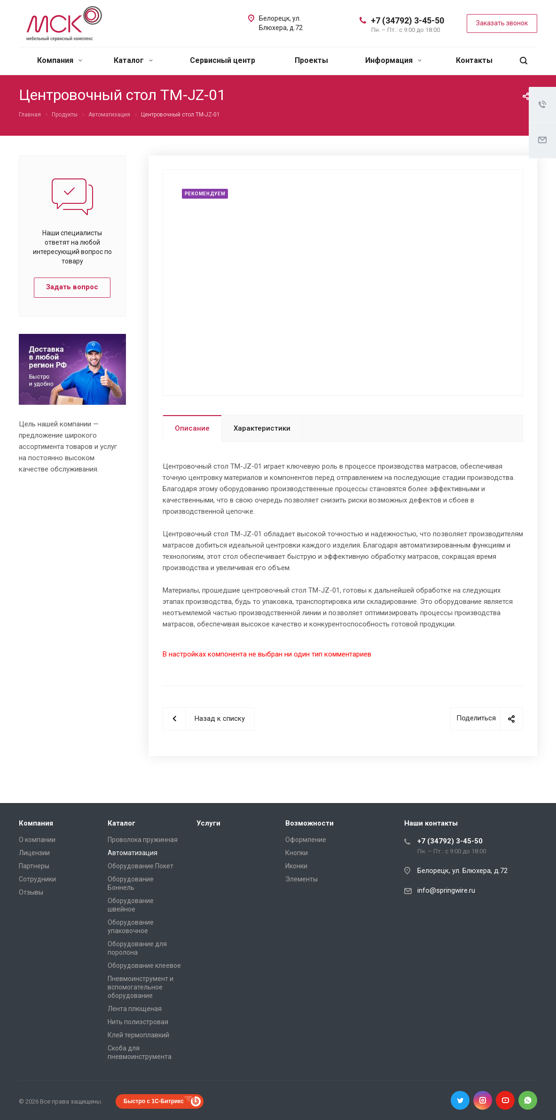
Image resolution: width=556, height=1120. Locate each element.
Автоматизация (132, 853)
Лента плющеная (135, 1008)
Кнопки (296, 853)
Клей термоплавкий (138, 1035)
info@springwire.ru (446, 890)
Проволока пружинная (143, 839)
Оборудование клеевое (144, 965)
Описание (192, 428)
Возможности (309, 823)
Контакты (474, 60)
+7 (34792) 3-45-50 (407, 20)
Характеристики (262, 428)
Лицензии (34, 853)
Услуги (208, 823)
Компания (59, 60)
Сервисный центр (222, 60)
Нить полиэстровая (138, 1022)
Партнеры (34, 866)
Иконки (296, 866)
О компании (37, 839)
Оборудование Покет (140, 866)
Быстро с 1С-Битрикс (154, 1101)
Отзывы (31, 892)
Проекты (311, 60)
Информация (393, 60)
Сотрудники (37, 879)
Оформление (305, 839)
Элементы (301, 879)
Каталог (133, 60)
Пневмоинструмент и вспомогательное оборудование (140, 987)
